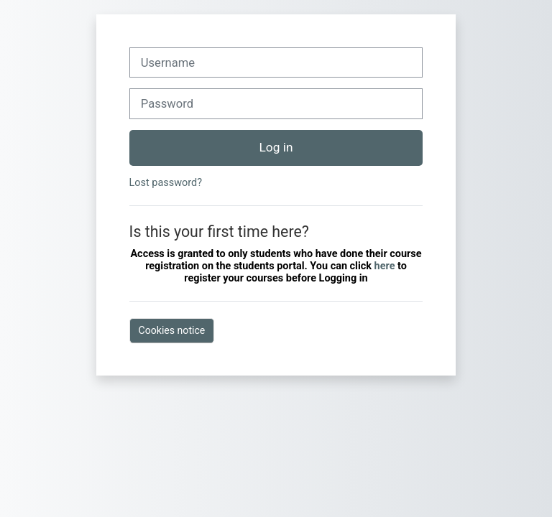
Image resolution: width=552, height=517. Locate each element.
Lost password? (165, 183)
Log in (276, 147)
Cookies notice (172, 330)
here (385, 266)
